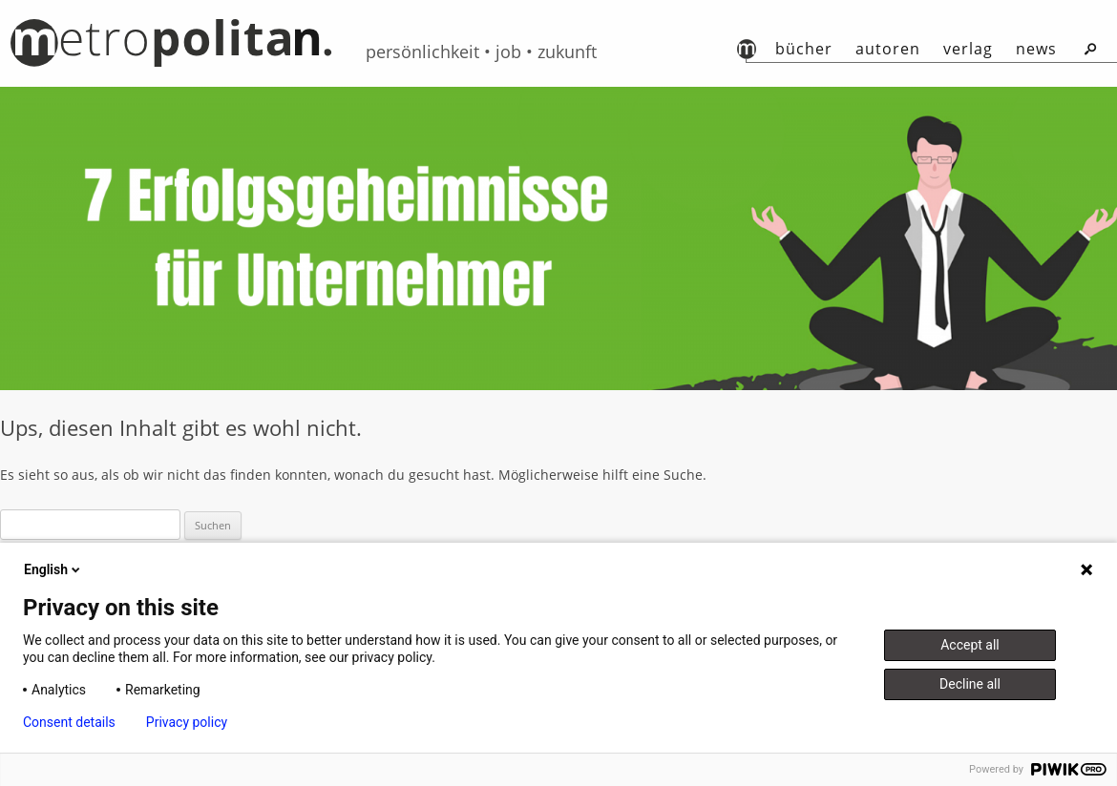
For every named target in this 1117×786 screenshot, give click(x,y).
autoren (887, 48)
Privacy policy (186, 722)
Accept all (970, 644)
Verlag (968, 48)
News (1036, 48)
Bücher (803, 48)
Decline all (970, 684)
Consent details (69, 722)
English (53, 569)
